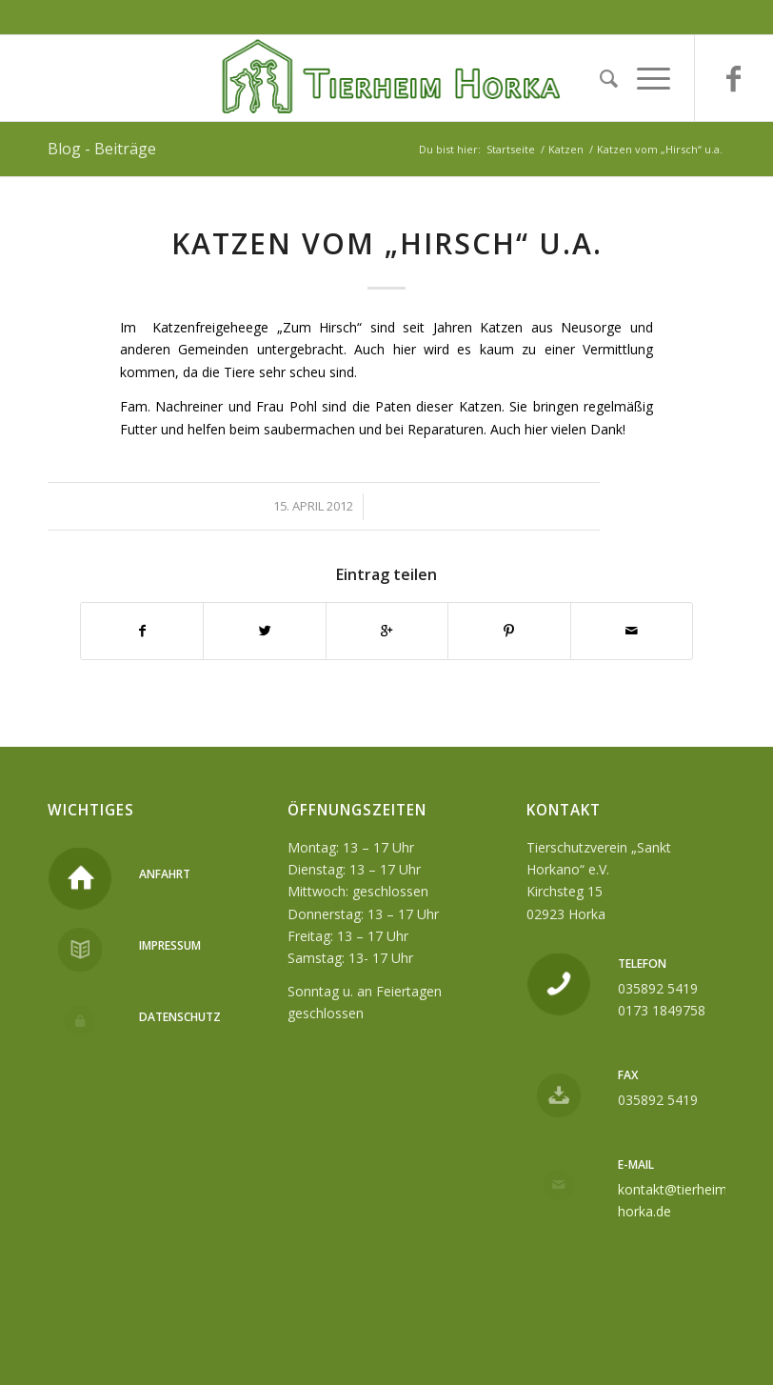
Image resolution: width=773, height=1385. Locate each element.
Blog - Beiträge (102, 148)
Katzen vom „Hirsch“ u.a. (387, 243)
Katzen (566, 149)
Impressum (170, 945)
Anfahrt (164, 874)
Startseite (510, 149)
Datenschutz (180, 1017)
